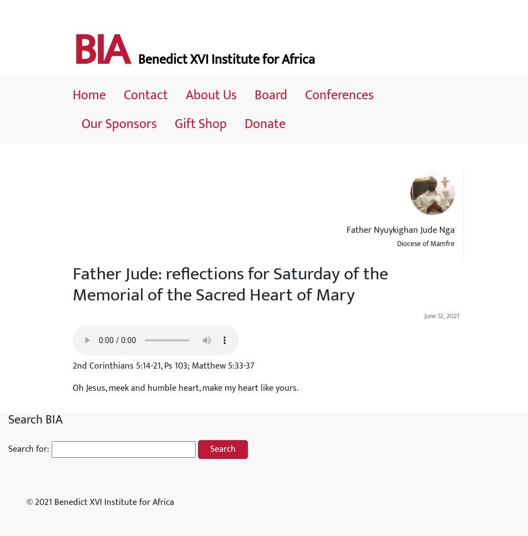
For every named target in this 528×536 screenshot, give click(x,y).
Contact (146, 95)
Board (271, 95)
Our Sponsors (119, 124)
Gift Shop (201, 124)
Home (89, 95)
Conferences (339, 95)
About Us (211, 95)
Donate (265, 124)
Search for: (28, 449)
